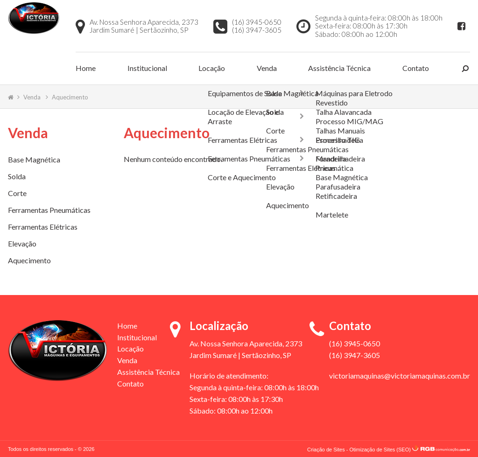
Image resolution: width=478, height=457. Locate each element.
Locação (211, 67)
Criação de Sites (326, 448)
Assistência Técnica (339, 67)
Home (86, 67)
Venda (267, 67)
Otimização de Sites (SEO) (380, 448)
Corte (17, 192)
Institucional (147, 67)
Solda (17, 175)
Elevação (22, 242)
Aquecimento (70, 95)
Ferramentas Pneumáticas (49, 208)
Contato (415, 67)
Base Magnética (34, 158)
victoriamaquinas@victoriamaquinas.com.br (399, 374)
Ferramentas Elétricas (42, 225)
